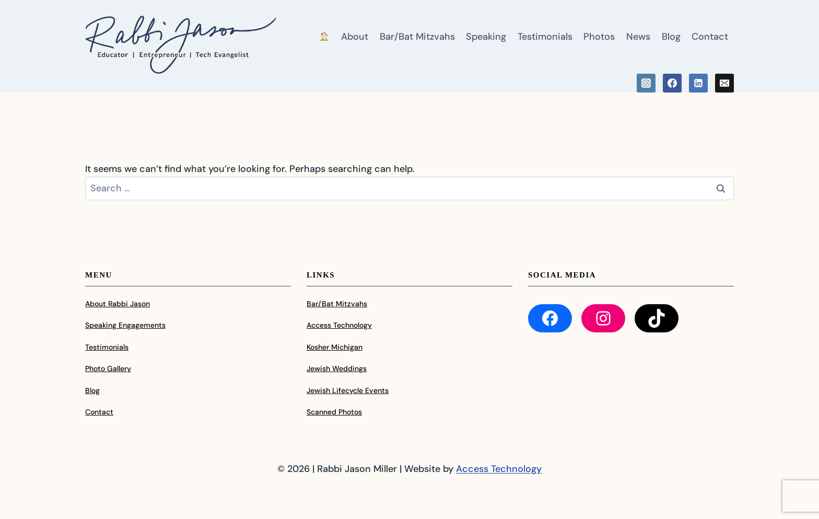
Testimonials (545, 36)
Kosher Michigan (334, 347)
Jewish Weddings (337, 368)
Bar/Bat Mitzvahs (417, 36)
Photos (599, 36)
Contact (710, 36)
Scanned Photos (334, 412)
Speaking (486, 36)
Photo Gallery (108, 368)
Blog (671, 36)
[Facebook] (672, 83)
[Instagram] (646, 83)
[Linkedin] (698, 83)
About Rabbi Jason (117, 303)
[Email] (724, 83)
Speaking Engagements (125, 325)
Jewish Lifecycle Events (348, 390)
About (354, 36)
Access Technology (339, 325)
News (638, 36)
